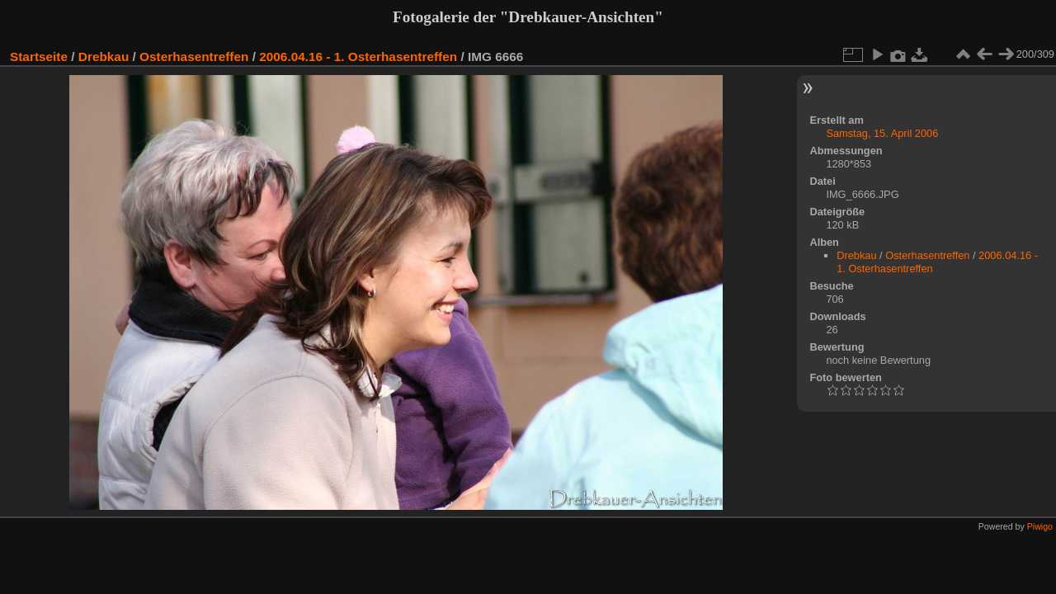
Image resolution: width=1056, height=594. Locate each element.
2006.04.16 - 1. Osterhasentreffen (358, 57)
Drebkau (103, 57)
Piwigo (1040, 526)
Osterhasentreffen (193, 57)
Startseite (39, 57)
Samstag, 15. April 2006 (882, 133)
